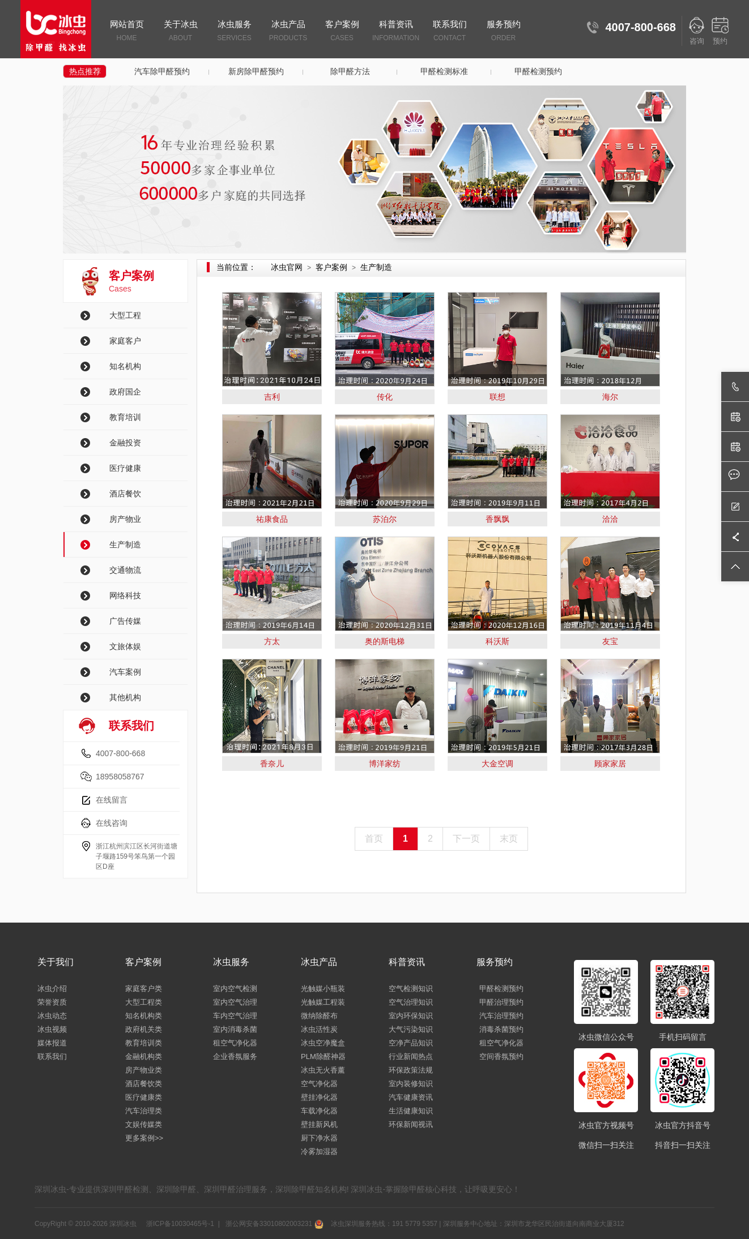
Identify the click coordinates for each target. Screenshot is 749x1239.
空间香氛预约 (501, 1056)
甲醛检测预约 (538, 71)
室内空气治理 (235, 1002)
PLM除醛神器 (323, 1056)
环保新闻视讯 (411, 1124)
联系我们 (449, 31)
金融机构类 (143, 1056)
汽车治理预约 (501, 1015)
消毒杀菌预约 (501, 1029)
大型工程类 (143, 1002)
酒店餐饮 (125, 493)
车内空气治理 (235, 1015)
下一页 (466, 838)
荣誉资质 (52, 1002)
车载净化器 (319, 1111)
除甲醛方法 (350, 71)
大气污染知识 (411, 1029)
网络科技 (125, 595)
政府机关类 (143, 1029)
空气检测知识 (411, 988)
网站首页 (127, 31)
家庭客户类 (143, 988)
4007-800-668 (120, 753)
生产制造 (125, 544)
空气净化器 (319, 1083)
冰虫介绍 (52, 988)
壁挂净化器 (319, 1097)
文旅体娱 (125, 646)
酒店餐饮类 (143, 1083)
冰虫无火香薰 (323, 1070)
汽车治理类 (143, 1111)
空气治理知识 (411, 1002)
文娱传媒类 (143, 1124)
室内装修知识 (411, 1083)
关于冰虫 (180, 31)
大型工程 (125, 315)
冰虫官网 (287, 267)
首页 (374, 838)
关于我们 (55, 962)
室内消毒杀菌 (235, 1029)
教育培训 (125, 417)
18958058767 (120, 776)
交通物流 (125, 570)
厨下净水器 (319, 1138)
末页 (509, 838)
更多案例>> (144, 1138)
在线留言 (111, 799)
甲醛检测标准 (444, 71)
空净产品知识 (411, 1043)
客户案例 (342, 31)
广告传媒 (125, 620)
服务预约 (503, 31)
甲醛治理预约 (501, 1002)
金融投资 (125, 442)
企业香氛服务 (235, 1056)
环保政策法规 (411, 1070)
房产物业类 (143, 1070)
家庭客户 (125, 340)
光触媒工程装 (323, 1002)
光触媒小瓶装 (323, 988)
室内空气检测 (235, 988)
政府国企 (125, 391)
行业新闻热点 (411, 1056)
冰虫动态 (52, 1015)
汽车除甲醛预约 (162, 71)
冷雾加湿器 (319, 1151)
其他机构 (125, 697)
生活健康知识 (411, 1111)
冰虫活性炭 (319, 1029)
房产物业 (125, 519)
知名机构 (125, 366)
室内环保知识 (411, 1015)
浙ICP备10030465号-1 (179, 1224)
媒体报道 (52, 1043)
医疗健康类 (143, 1097)
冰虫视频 (52, 1029)
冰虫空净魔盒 (323, 1043)
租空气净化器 (235, 1043)
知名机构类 (143, 1015)
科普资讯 (396, 31)
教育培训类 (143, 1043)
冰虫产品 (288, 31)
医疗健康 (125, 468)
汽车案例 (125, 671)
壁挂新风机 (319, 1124)
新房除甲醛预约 (256, 71)
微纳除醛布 (319, 1015)
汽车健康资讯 (411, 1097)
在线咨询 (111, 823)
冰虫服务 (234, 31)
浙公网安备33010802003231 (273, 1224)
